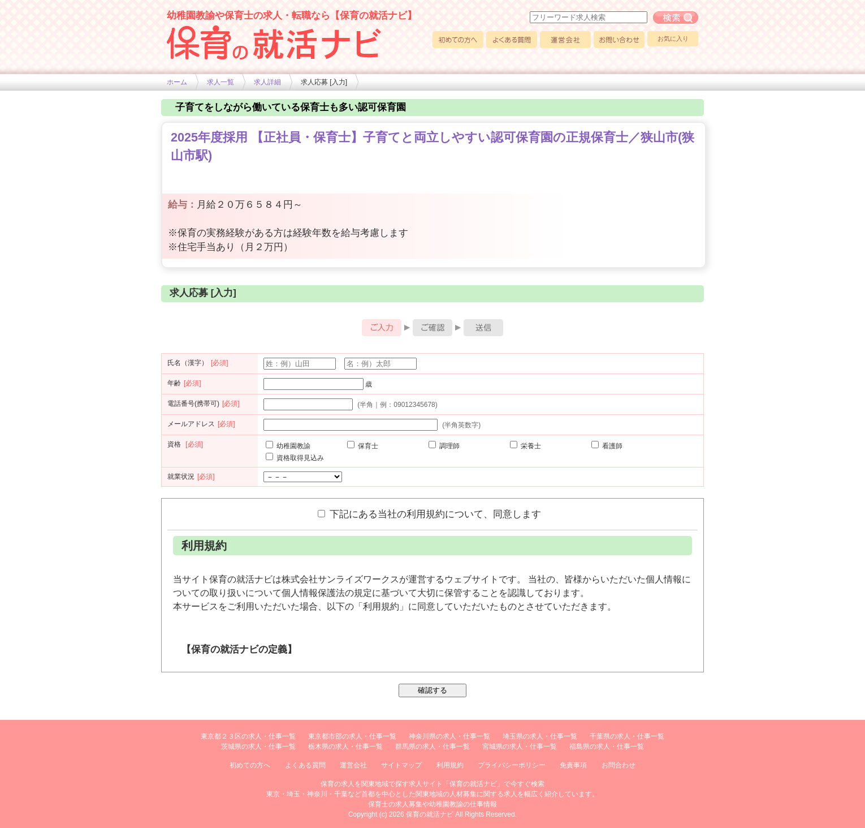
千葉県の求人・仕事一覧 (627, 736)
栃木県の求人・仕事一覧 (345, 746)
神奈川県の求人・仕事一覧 (449, 736)
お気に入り (673, 38)
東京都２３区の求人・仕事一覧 (248, 736)
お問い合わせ (619, 39)
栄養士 (525, 446)
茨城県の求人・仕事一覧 (258, 746)
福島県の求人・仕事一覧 (606, 746)
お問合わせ (618, 765)
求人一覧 (220, 82)
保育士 (362, 446)
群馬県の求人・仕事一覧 (432, 746)
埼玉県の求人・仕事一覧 (540, 736)
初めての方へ (457, 39)
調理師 (444, 446)
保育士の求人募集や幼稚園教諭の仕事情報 (432, 804)
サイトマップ (401, 765)
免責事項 (573, 765)
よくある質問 (511, 39)
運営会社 (565, 39)
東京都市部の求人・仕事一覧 (352, 736)
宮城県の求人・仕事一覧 (519, 746)
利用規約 (450, 765)
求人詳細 (267, 82)
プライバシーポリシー (512, 765)
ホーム (177, 82)
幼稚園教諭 (288, 446)
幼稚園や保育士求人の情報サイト (274, 42)
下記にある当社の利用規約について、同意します (429, 514)
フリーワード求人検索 (675, 17)
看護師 (606, 446)
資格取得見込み (295, 458)
